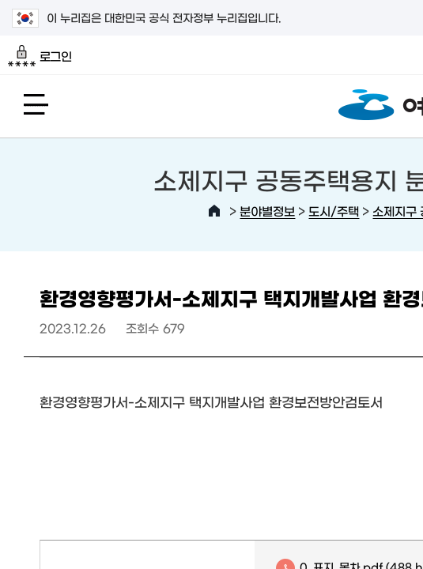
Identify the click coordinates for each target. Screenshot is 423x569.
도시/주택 (333, 211)
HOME (214, 211)
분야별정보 (267, 211)
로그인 (40, 56)
